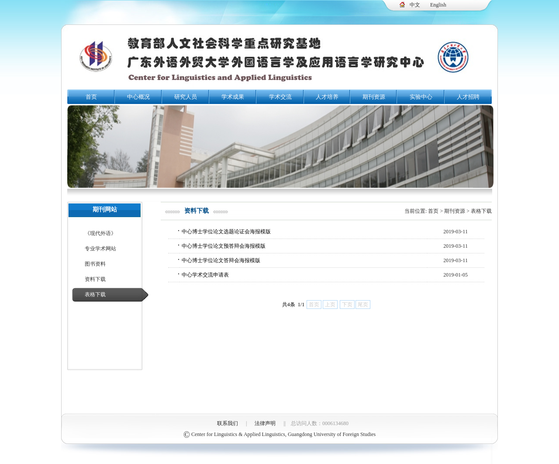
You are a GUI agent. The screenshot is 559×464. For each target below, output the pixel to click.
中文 (415, 5)
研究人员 (185, 96)
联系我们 (227, 423)
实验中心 (421, 96)
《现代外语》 (100, 233)
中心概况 (138, 96)
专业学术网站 (100, 249)
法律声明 (265, 423)
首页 (91, 96)
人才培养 (327, 96)
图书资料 (95, 264)
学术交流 (280, 96)
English (438, 5)
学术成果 (232, 96)
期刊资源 (373, 96)
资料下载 (95, 279)
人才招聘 (468, 96)
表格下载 (95, 294)
